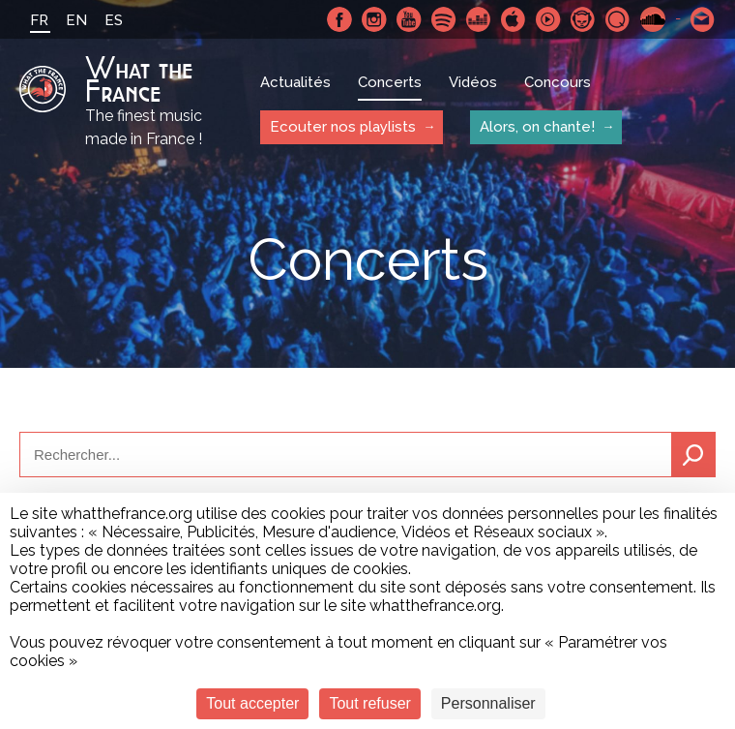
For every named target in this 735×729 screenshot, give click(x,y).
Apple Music (513, 19)
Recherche (693, 454)
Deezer (478, 19)
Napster (583, 19)
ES (113, 20)
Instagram (374, 19)
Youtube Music (548, 19)
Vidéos (473, 82)
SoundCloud (652, 19)
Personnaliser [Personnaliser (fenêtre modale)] (488, 703)
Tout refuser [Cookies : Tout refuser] (369, 703)
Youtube (409, 19)
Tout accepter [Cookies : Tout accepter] (252, 703)
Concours (557, 82)
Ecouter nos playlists (343, 127)
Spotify (443, 19)
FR (39, 20)
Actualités (295, 82)
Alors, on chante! (537, 127)
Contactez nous (703, 19)
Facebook (339, 19)
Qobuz (618, 19)
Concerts (390, 82)
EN (76, 20)
